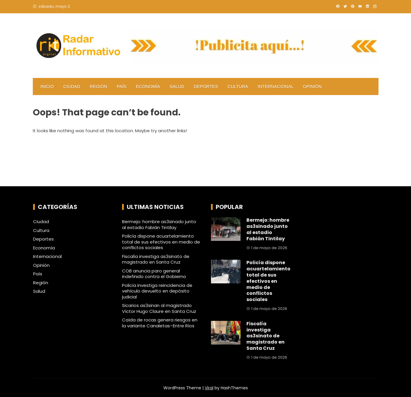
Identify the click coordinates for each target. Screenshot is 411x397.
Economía (148, 86)
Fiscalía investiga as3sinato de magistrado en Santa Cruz (155, 259)
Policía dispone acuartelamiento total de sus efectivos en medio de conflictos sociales (161, 242)
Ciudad (71, 86)
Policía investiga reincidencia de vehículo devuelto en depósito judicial (157, 291)
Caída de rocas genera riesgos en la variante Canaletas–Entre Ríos (159, 323)
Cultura (238, 86)
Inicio (47, 86)
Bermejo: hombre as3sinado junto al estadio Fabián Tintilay (159, 224)
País (121, 86)
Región (98, 86)
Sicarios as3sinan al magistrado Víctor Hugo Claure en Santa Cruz (159, 308)
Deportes (206, 86)
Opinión (312, 86)
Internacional (276, 86)
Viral (209, 388)
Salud (177, 86)
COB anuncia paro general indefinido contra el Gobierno (154, 274)
